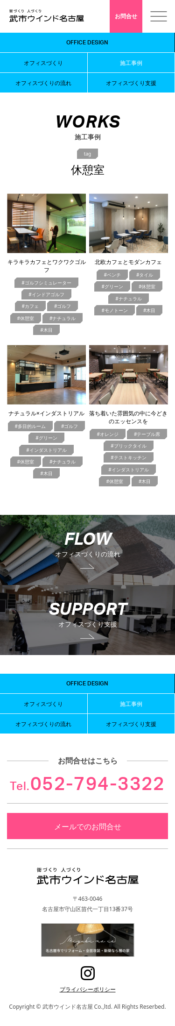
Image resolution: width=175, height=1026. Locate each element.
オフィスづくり (43, 62)
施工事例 (131, 62)
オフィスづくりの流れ (43, 82)
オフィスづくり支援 (131, 82)
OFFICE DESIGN (87, 42)
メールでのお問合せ (87, 826)
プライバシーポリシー (88, 989)
